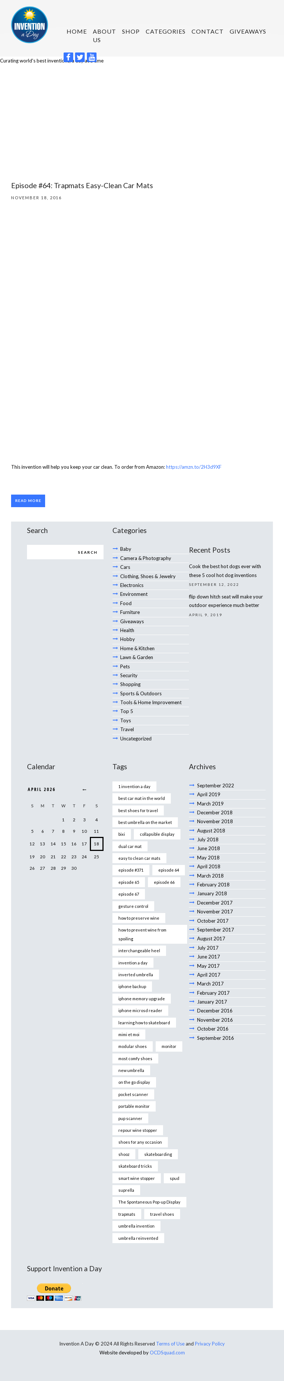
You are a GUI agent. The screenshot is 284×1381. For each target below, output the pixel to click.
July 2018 (208, 839)
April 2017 (208, 975)
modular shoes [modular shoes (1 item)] (132, 1046)
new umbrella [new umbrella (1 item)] (131, 1070)
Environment (134, 594)
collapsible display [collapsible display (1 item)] (157, 834)
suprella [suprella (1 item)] (126, 1190)
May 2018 (208, 858)
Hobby (127, 639)
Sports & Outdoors (141, 693)
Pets (125, 666)
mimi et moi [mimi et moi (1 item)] (128, 1034)
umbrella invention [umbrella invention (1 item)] (136, 1226)
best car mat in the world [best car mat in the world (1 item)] (141, 798)
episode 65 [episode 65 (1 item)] (128, 882)
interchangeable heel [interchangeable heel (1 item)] (139, 950)
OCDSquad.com (167, 1352)
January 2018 (212, 893)
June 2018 (208, 848)
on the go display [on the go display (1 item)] (134, 1082)
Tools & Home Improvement (151, 702)
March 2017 (210, 984)
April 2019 (208, 794)
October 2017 (213, 921)
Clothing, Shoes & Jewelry (148, 576)
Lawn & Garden (136, 657)
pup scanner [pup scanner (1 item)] (130, 1118)
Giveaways (248, 31)
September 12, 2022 (214, 584)
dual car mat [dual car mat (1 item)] (130, 846)
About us (104, 35)
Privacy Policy (210, 1344)
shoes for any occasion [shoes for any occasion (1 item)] (140, 1142)
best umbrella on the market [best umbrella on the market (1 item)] (145, 822)
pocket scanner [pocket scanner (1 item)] (133, 1094)
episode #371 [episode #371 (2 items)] (130, 870)
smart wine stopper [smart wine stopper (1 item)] (136, 1178)
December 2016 (215, 1011)
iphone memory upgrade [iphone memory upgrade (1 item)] (141, 998)
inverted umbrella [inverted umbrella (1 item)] (135, 974)
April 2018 (208, 866)
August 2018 (211, 831)
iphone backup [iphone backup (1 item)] (132, 986)
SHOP (131, 31)
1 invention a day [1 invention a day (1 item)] (134, 786)
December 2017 (215, 903)
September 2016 (215, 1038)
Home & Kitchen (137, 648)
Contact (208, 31)
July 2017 (208, 948)
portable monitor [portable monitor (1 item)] (134, 1106)
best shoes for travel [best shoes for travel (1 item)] (138, 810)
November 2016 (215, 1020)
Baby (125, 549)
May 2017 (208, 966)
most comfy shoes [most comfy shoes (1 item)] (135, 1058)
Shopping (130, 684)
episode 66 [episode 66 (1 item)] (164, 882)
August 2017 (211, 938)
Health (127, 630)
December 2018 (215, 812)
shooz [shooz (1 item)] (123, 1154)
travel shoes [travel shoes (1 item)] (162, 1214)
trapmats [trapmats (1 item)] (126, 1214)
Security (129, 675)
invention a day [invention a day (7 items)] (133, 962)
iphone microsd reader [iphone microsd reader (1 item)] (140, 1010)
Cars (125, 567)
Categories (166, 31)
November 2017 (215, 912)
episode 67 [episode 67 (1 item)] (128, 894)
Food (126, 603)
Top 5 (126, 711)
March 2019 (210, 804)
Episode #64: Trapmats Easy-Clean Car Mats (82, 185)
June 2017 (208, 957)
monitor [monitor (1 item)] (169, 1046)
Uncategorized (136, 739)
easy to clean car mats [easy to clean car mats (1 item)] (139, 858)
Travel (127, 729)
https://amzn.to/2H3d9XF (194, 467)
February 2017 (213, 993)
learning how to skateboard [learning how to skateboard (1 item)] (144, 1022)
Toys (125, 720)
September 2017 (215, 930)
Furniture (130, 612)
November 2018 (215, 821)
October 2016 (213, 1029)
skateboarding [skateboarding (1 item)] (158, 1154)
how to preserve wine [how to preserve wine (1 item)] (138, 918)
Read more (28, 500)
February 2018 (213, 885)
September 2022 (215, 785)
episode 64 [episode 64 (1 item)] (168, 870)
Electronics (131, 585)
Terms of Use (170, 1344)
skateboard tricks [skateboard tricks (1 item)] (135, 1166)
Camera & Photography (145, 558)
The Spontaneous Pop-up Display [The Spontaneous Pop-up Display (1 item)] (149, 1202)
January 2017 (212, 1002)
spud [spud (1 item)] (174, 1178)
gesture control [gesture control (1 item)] (133, 906)
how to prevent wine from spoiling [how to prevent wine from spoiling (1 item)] (142, 934)
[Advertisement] (142, 121)
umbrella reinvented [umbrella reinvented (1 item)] (138, 1238)
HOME (77, 31)
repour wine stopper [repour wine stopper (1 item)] (137, 1130)
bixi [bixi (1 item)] (121, 834)
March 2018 (210, 876)
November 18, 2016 (36, 197)
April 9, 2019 (205, 615)
